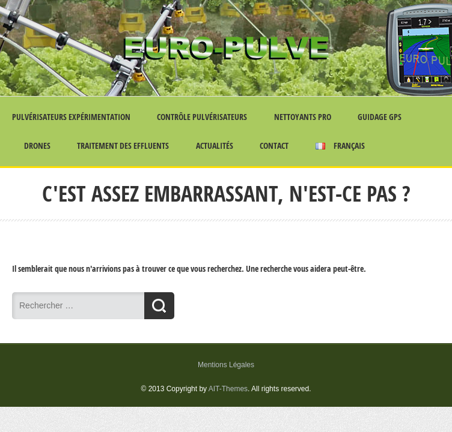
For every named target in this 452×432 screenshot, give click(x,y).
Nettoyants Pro (302, 116)
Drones (37, 145)
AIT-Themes (228, 389)
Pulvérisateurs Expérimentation (71, 116)
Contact (274, 145)
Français (340, 145)
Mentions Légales (226, 365)
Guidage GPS (380, 116)
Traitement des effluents (123, 145)
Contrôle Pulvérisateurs (202, 116)
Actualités (214, 145)
